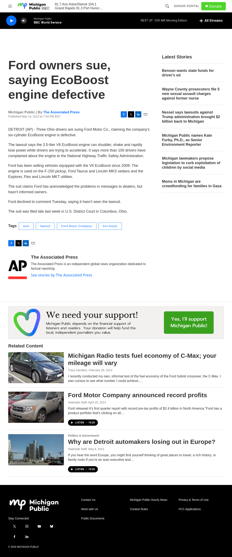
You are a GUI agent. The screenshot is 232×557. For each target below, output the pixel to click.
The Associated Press (61, 112)
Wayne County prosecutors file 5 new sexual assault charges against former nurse (190, 93)
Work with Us (89, 509)
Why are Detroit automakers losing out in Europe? (141, 441)
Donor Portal (186, 6)
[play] (11, 20)
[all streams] (211, 20)
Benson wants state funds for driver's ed (188, 73)
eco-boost (110, 226)
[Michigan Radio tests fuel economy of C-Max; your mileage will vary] (36, 367)
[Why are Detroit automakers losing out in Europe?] (36, 449)
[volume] (23, 20)
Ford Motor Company (76, 226)
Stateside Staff (77, 402)
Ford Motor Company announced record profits (137, 395)
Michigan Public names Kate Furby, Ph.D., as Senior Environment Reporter (187, 140)
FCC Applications (190, 509)
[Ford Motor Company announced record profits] (36, 407)
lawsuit (45, 226)
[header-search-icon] (167, 6)
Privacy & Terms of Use (194, 499)
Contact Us (88, 499)
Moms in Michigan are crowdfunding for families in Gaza (191, 183)
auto (26, 226)
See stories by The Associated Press (61, 275)
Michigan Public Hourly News (148, 499)
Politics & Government (83, 435)
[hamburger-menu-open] (10, 6)
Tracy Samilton (77, 370)
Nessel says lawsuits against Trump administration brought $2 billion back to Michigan (191, 116)
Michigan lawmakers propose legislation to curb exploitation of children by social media (191, 162)
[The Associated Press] (17, 267)
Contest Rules (139, 509)
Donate (215, 6)
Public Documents (92, 518)
